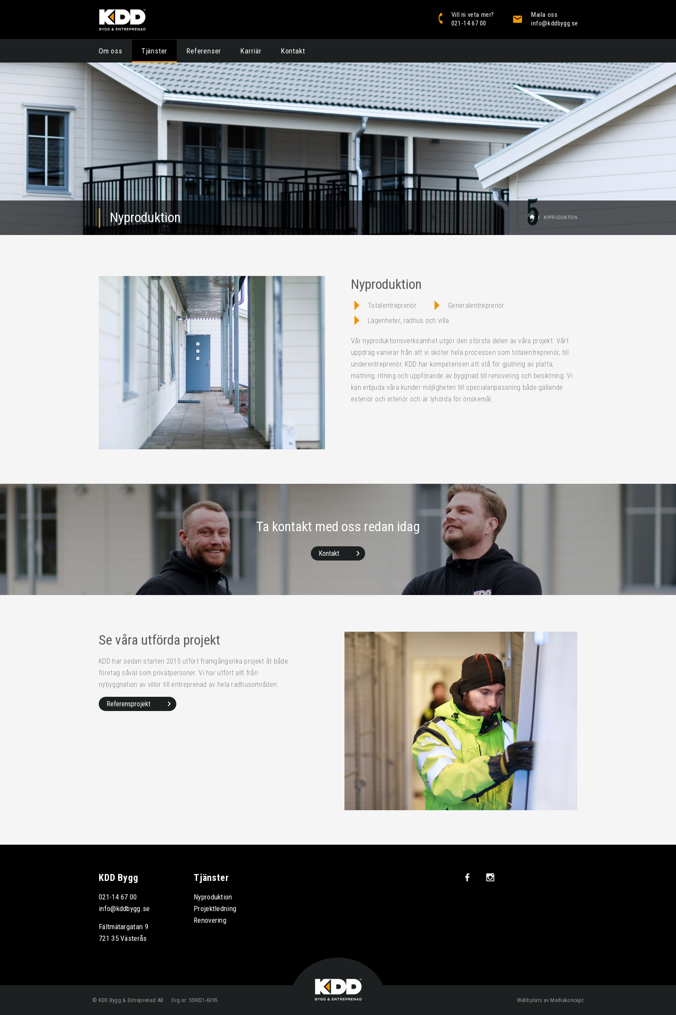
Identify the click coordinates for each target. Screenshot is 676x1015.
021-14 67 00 (118, 897)
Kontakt (293, 51)
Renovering (210, 920)
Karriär (251, 51)
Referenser (203, 51)
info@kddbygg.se (124, 908)
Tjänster (154, 51)
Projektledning (215, 908)
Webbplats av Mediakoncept (550, 1000)
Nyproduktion (213, 897)
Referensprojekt (128, 704)
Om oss (110, 51)
